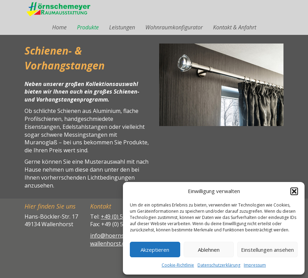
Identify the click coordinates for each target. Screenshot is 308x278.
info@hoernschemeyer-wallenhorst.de (120, 239)
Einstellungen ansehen (267, 249)
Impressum (255, 265)
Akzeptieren (155, 249)
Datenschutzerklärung (219, 265)
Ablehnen (209, 249)
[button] (294, 191)
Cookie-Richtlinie (178, 265)
